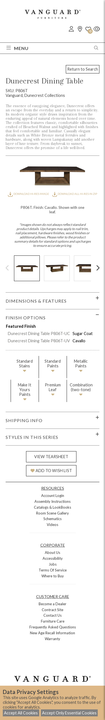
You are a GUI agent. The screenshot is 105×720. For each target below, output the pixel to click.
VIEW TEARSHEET (51, 456)
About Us (52, 552)
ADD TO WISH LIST (51, 470)
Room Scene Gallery (52, 513)
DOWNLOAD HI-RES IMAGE (28, 193)
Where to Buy (52, 576)
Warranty (52, 639)
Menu (17, 48)
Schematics (52, 518)
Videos (52, 524)
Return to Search (82, 69)
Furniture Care (52, 621)
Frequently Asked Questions (52, 627)
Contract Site (52, 609)
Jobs (53, 564)
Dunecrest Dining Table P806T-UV (39, 340)
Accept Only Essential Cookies (69, 713)
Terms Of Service (53, 570)
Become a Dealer (52, 604)
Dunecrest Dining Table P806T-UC (39, 333)
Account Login (52, 495)
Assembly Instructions (52, 501)
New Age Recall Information (52, 633)
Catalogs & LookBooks (52, 507)
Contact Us (52, 615)
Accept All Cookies (21, 713)
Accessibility (53, 558)
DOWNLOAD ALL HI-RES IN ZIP (74, 193)
